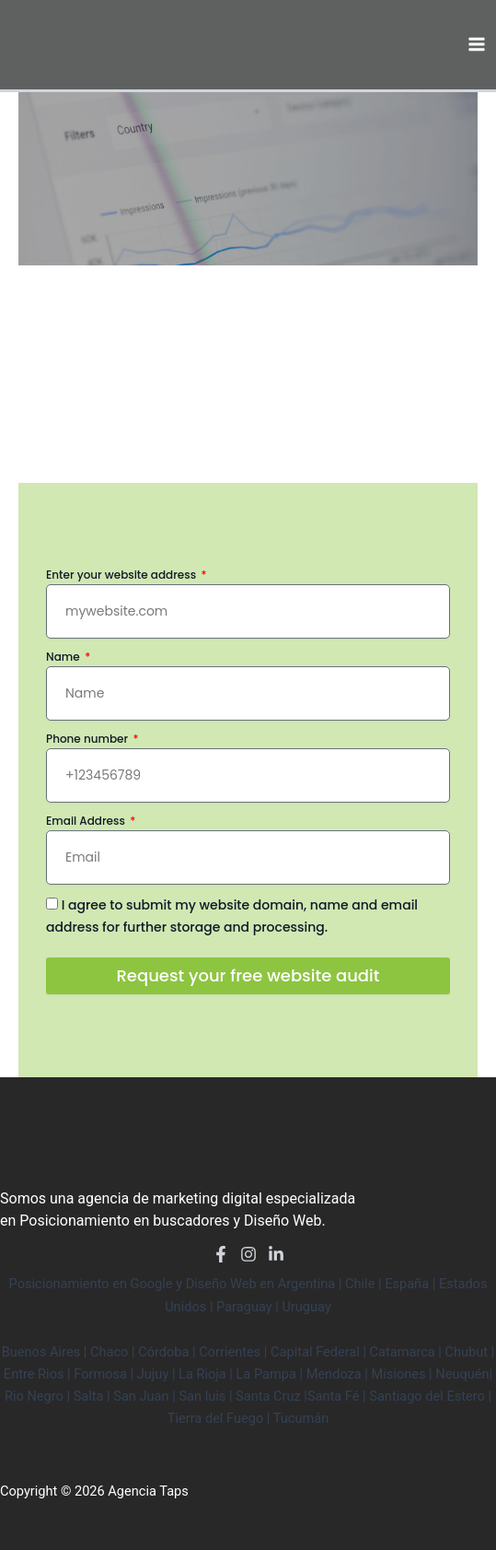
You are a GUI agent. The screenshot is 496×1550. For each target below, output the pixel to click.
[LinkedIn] (276, 1254)
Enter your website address (122, 574)
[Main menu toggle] (476, 44)
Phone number (88, 738)
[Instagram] (248, 1254)
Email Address (87, 820)
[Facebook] (221, 1254)
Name (64, 656)
